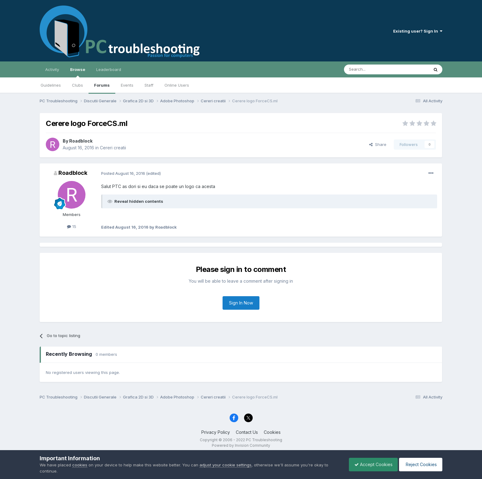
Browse (77, 72)
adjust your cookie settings (225, 464)
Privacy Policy (215, 432)
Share (377, 144)
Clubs (77, 85)
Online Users (176, 85)
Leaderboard (108, 69)
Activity (52, 69)
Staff (148, 85)
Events (127, 85)
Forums (102, 85)
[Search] (370, 69)
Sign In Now (241, 302)
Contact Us (247, 432)
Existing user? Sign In (417, 31)
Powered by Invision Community (241, 445)
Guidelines (51, 85)
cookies (79, 464)
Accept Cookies (370, 464)
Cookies (272, 432)
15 (71, 226)
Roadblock (81, 140)
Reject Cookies (420, 464)
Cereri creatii (113, 147)
